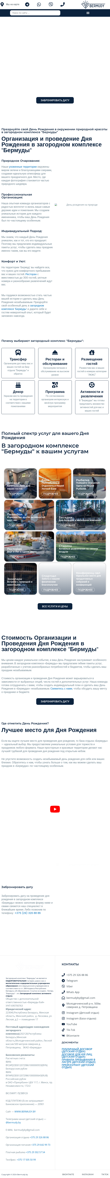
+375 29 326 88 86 (39, 1137)
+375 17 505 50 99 (26, 1159)
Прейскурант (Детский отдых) (78, 1066)
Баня (45, 480)
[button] (88, 13)
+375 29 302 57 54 (35, 1152)
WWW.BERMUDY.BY (25, 1111)
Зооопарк (14, 579)
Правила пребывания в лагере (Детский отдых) (79, 1061)
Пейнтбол (14, 514)
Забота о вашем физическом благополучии (51, 582)
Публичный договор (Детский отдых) (77, 1050)
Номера (13, 483)
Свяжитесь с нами (61, 688)
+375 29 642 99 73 (40, 1144)
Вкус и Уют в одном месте (22, 551)
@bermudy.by (13, 1122)
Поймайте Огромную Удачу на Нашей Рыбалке (88, 486)
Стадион (65, 546)
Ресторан (31, 274)
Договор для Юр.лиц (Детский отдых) (77, 1055)
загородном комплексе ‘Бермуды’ (22, 307)
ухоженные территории (23, 166)
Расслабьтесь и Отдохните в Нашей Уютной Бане (53, 486)
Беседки (65, 517)
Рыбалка (82, 480)
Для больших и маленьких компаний (80, 520)
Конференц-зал (88, 573)
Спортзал (49, 576)
